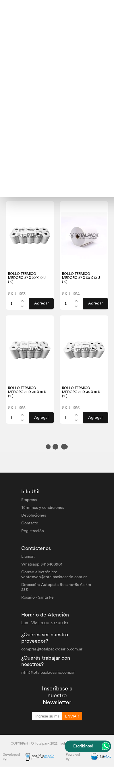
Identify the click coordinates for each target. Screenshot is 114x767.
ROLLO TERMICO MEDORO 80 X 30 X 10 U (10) (27, 392)
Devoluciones (33, 515)
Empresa (29, 500)
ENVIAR (72, 716)
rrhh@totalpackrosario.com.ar (48, 673)
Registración (32, 531)
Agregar (41, 303)
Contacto (29, 523)
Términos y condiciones (42, 508)
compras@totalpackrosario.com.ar (51, 649)
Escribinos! (83, 746)
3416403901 (51, 564)
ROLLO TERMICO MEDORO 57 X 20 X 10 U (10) (27, 277)
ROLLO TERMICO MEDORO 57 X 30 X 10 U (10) (81, 277)
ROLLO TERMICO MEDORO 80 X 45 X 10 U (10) (81, 392)
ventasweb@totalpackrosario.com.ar (54, 577)
